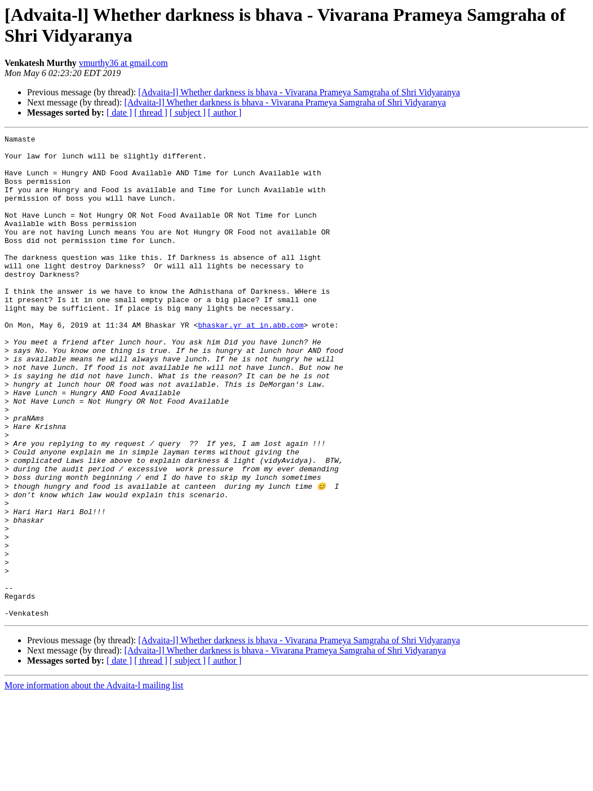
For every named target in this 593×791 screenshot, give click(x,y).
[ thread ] (150, 112)
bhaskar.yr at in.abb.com (250, 364)
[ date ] (119, 112)
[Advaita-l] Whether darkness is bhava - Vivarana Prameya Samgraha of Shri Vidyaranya (299, 92)
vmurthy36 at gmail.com (123, 63)
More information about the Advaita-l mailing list (94, 781)
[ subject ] (188, 112)
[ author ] (225, 112)
